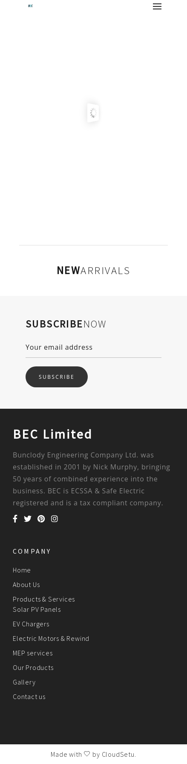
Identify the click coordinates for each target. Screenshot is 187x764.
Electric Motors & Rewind (51, 638)
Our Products (33, 667)
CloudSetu (118, 754)
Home (22, 570)
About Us (26, 584)
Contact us (29, 696)
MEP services (33, 653)
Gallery (24, 682)
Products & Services (44, 599)
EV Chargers (31, 623)
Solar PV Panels (37, 609)
